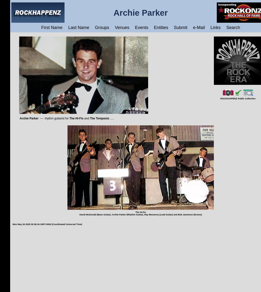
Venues (122, 27)
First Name (52, 27)
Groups (102, 27)
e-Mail (199, 27)
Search (233, 27)
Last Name (78, 27)
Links (215, 27)
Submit (180, 27)
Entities (161, 27)
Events (141, 27)
